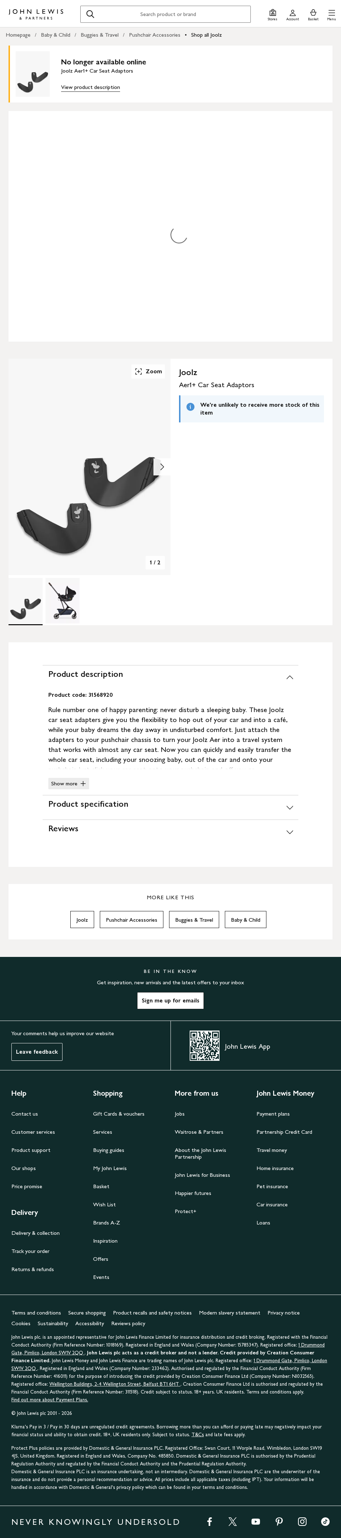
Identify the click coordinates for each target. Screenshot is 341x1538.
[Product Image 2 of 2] (62, 600)
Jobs (180, 1113)
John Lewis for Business (202, 1174)
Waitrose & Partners (199, 1131)
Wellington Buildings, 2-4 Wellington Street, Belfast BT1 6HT (114, 1384)
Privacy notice (283, 1312)
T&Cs (197, 1435)
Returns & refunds (32, 1269)
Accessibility (89, 1323)
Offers (100, 1258)
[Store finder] (272, 14)
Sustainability (53, 1323)
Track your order (30, 1251)
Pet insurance (272, 1186)
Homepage (18, 34)
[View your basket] (313, 14)
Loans (263, 1222)
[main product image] (38, 74)
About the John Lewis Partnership (200, 1153)
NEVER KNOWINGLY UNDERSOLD (96, 1522)
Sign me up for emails (170, 1000)
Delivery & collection (35, 1232)
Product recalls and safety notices (152, 1312)
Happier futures (193, 1193)
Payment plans (273, 1113)
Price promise (26, 1186)
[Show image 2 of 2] (161, 466)
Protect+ (185, 1211)
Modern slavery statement (229, 1312)
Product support (30, 1150)
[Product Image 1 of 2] (26, 600)
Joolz (82, 919)
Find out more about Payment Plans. (49, 1400)
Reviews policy (128, 1323)
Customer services (33, 1131)
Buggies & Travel (100, 34)
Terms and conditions (36, 1312)
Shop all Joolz (206, 34)
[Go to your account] (292, 14)
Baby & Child (55, 34)
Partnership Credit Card (284, 1131)
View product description (90, 87)
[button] (331, 14)
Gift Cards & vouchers (119, 1113)
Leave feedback (37, 1051)
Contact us (24, 1113)
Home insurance (275, 1168)
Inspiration (105, 1240)
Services (102, 1131)
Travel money (271, 1150)
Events (101, 1277)
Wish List (104, 1204)
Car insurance (272, 1204)
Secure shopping (87, 1312)
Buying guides (108, 1150)
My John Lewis (110, 1168)
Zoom (148, 371)
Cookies (21, 1323)
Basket (101, 1186)
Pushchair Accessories (154, 34)
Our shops (23, 1168)
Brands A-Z (106, 1222)
